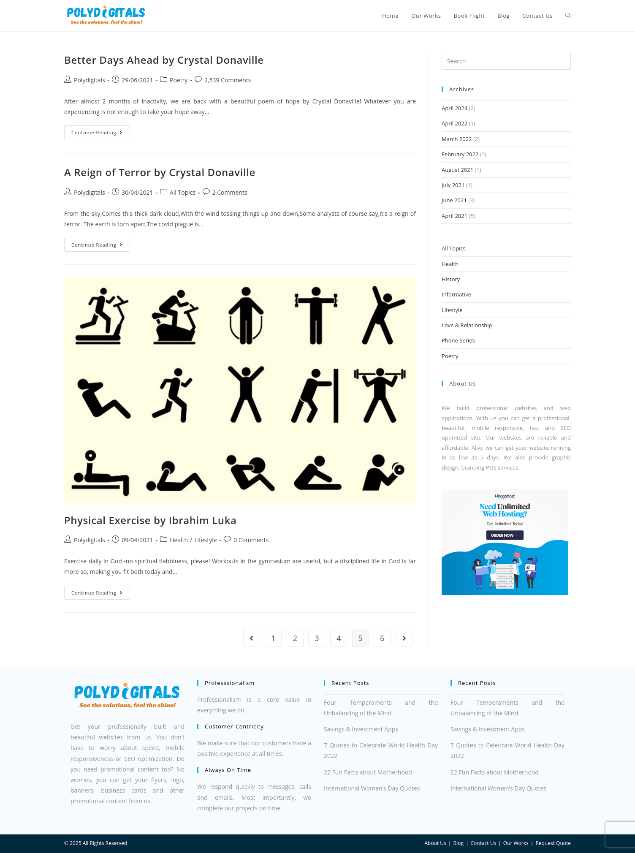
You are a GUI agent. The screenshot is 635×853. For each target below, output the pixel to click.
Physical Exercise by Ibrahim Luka (150, 520)
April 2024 (454, 108)
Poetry (178, 80)
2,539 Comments (227, 80)
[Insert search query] (506, 61)
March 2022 (457, 139)
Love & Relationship (467, 325)
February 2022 (460, 154)
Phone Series (458, 340)
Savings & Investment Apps (361, 729)
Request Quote (553, 843)
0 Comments (251, 540)
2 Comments (229, 192)
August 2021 (457, 170)
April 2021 (454, 216)
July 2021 (453, 185)
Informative (456, 294)
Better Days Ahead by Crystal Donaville (164, 60)
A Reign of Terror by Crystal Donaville (159, 172)
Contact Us (484, 843)
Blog (458, 843)
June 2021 (454, 200)
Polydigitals (89, 80)
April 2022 (454, 123)
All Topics (182, 192)
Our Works (516, 843)
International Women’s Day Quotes (372, 788)
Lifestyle (205, 540)
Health (179, 540)
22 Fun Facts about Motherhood (368, 772)
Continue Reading (100, 130)
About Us (435, 843)
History (451, 279)
